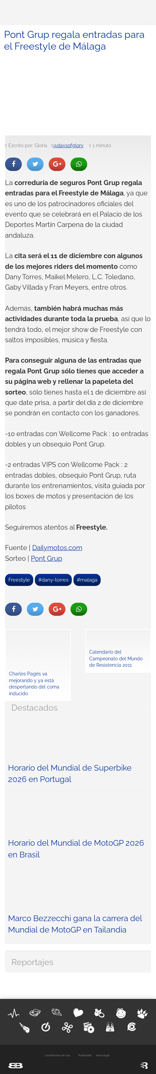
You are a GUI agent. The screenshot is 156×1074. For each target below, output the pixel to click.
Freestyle (19, 580)
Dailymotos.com (57, 548)
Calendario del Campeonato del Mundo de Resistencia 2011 (116, 658)
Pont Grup (46, 558)
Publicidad (84, 1055)
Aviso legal (102, 1055)
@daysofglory (68, 145)
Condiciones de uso (57, 1055)
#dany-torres (53, 580)
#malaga (87, 580)
